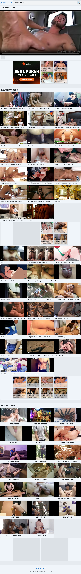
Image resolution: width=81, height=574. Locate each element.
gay (3, 58)
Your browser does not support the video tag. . (40, 32)
